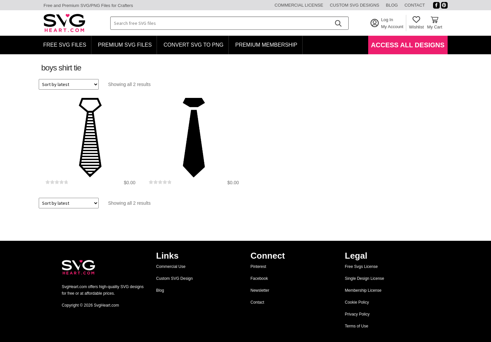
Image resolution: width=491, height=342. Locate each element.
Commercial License (298, 5)
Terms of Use (356, 326)
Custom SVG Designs (354, 5)
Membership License (363, 290)
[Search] (338, 23)
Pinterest (258, 266)
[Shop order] (69, 84)
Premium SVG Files (125, 45)
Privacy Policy (357, 314)
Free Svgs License (361, 266)
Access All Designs (407, 45)
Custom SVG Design (174, 278)
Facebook (259, 278)
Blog (392, 5)
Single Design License (364, 278)
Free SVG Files (64, 45)
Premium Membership (266, 45)
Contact (415, 5)
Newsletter (260, 290)
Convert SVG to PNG (193, 45)
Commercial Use (171, 266)
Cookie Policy (357, 302)
